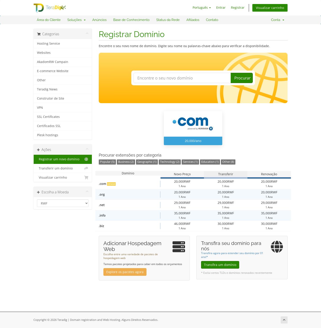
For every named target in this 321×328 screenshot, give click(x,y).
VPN (40, 108)
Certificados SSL (49, 126)
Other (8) (228, 162)
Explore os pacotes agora (125, 272)
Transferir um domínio (62, 168)
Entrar (221, 7)
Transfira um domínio (220, 265)
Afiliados (192, 20)
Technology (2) (169, 162)
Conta (277, 20)
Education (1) (210, 162)
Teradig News (47, 89)
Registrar (238, 7)
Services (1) (190, 162)
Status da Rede (168, 20)
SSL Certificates (48, 117)
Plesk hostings (47, 135)
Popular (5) (107, 162)
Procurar (242, 78)
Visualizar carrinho (270, 8)
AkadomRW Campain (52, 62)
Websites (44, 53)
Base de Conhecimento (131, 20)
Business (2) (126, 162)
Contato (212, 20)
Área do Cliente (49, 20)
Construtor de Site (50, 98)
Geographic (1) (146, 162)
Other (41, 80)
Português (202, 7)
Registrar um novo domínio (62, 159)
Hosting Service (48, 44)
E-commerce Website (52, 71)
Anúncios (99, 20)
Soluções (76, 20)
